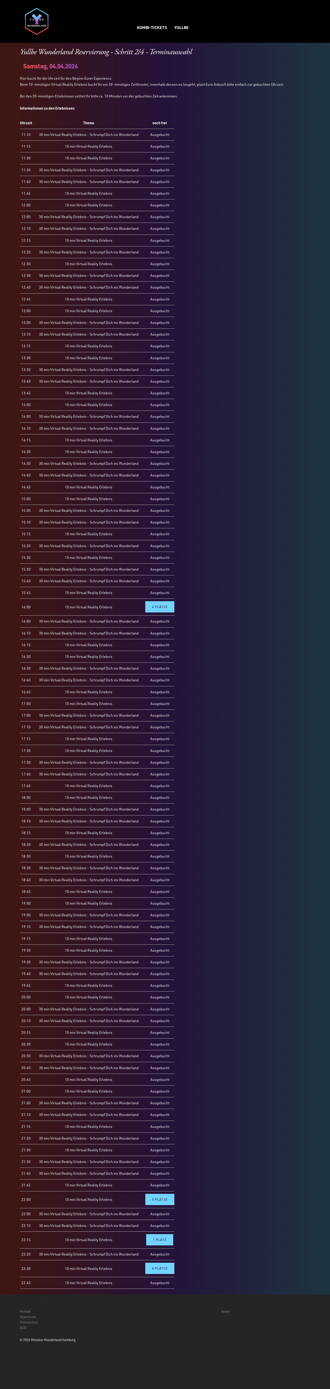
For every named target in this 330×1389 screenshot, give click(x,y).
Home (225, 1311)
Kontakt (25, 1311)
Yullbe (181, 27)
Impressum (28, 1317)
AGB (23, 1328)
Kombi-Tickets (152, 27)
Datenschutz (29, 1322)
